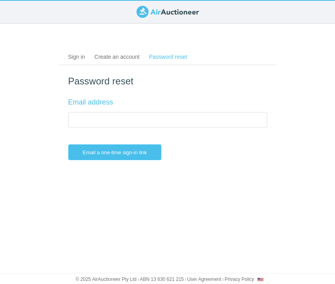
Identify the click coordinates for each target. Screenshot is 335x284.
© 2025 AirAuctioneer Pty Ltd (106, 279)
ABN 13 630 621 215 (161, 279)
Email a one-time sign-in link (121, 152)
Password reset (170, 58)
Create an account (116, 57)
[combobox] (260, 279)
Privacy (239, 279)
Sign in (76, 57)
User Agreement (204, 279)
